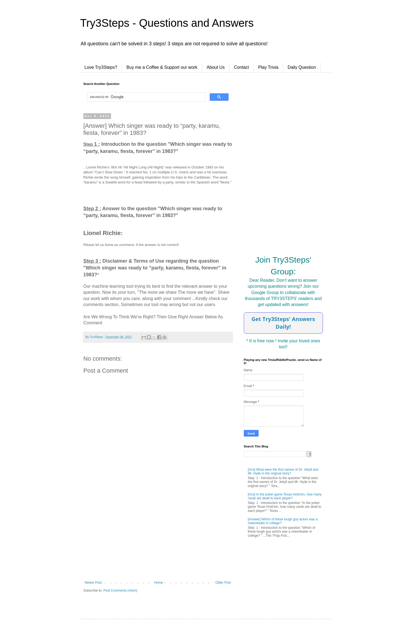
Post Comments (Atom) (120, 590)
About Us (216, 67)
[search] (146, 96)
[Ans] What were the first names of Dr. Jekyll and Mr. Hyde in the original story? (283, 471)
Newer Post (93, 582)
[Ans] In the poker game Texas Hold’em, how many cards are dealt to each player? (285, 496)
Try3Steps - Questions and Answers (167, 23)
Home (158, 582)
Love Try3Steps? (101, 67)
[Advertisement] (157, 535)
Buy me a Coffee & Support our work (162, 67)
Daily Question (302, 67)
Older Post (223, 582)
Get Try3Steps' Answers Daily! (283, 322)
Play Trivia (268, 67)
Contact (241, 67)
